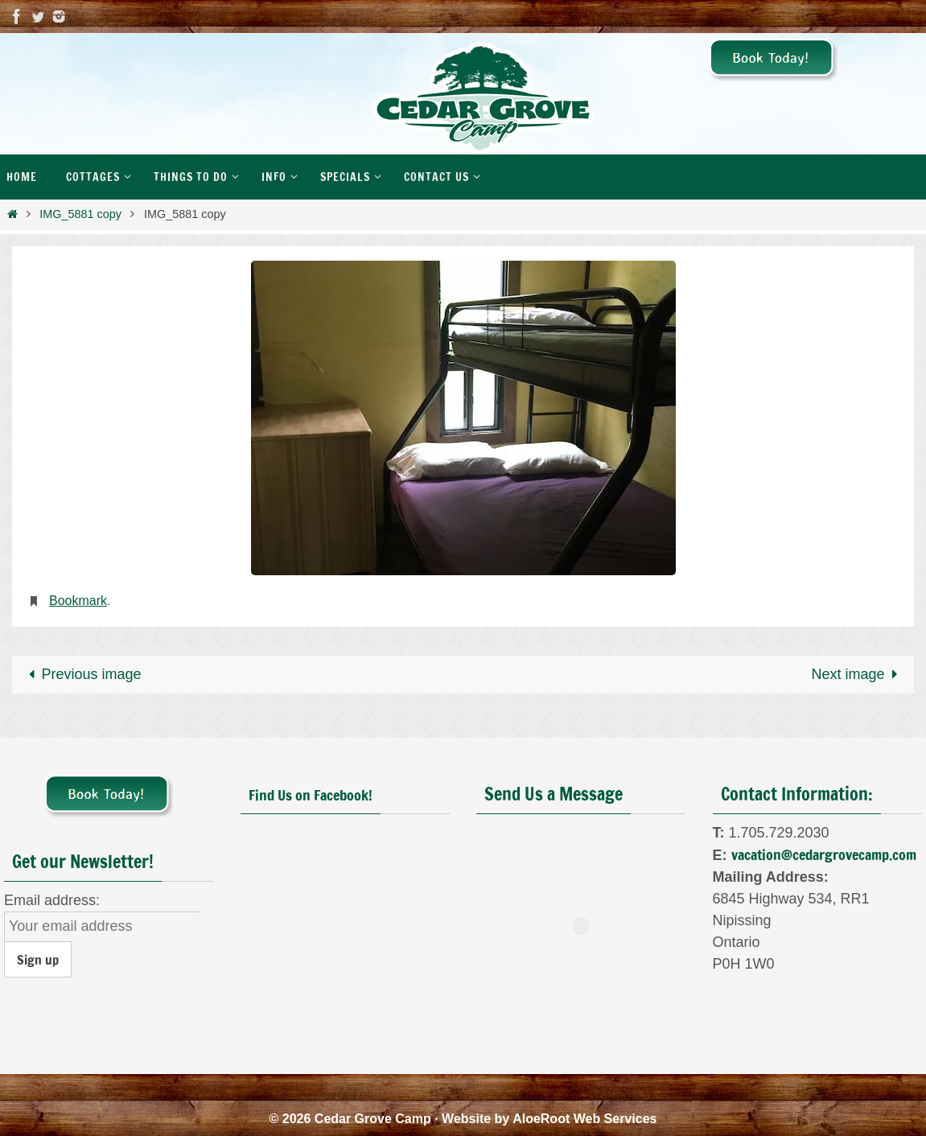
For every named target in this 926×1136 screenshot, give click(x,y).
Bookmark (78, 600)
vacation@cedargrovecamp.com (823, 854)
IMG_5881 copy (80, 214)
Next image (858, 674)
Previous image (81, 674)
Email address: (52, 900)
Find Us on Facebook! (310, 794)
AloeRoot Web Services (584, 1119)
